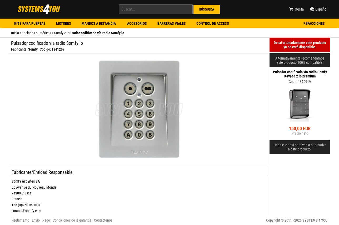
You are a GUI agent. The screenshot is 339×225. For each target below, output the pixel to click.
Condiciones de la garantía (72, 220)
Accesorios (137, 23)
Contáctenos (103, 220)
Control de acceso (212, 23)
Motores (63, 23)
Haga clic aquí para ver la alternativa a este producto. (299, 147)
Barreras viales (171, 23)
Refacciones (314, 23)
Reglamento (20, 220)
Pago (46, 220)
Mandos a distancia (99, 23)
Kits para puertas (30, 23)
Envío (36, 220)
